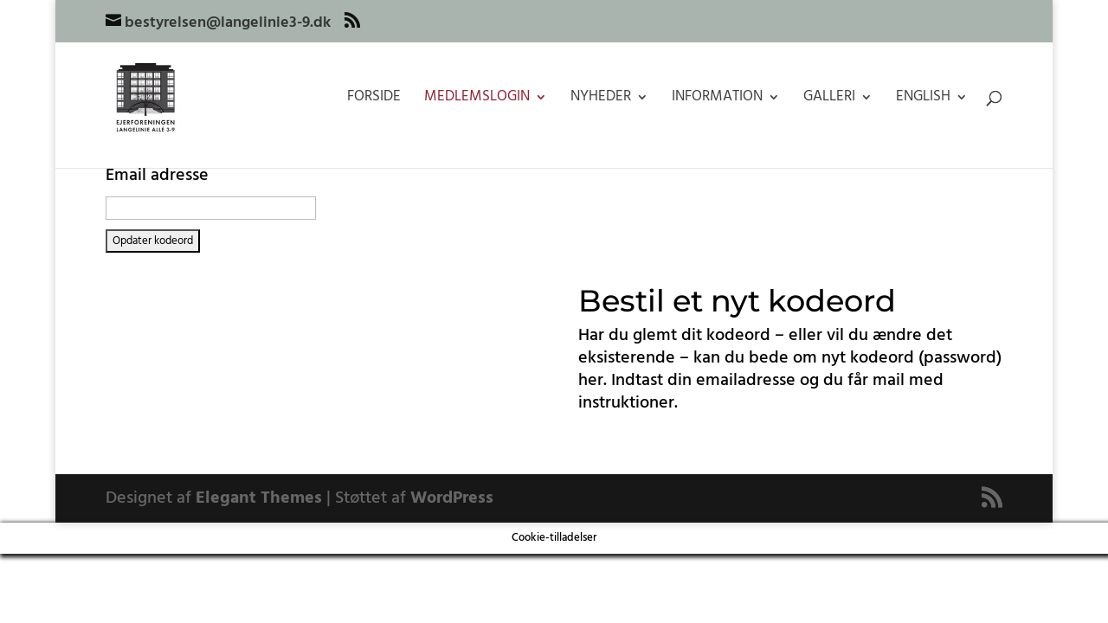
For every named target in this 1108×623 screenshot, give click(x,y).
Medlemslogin (477, 99)
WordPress (451, 498)
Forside (374, 99)
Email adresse (157, 175)
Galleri (829, 99)
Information (717, 99)
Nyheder (600, 99)
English (923, 99)
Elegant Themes (259, 498)
